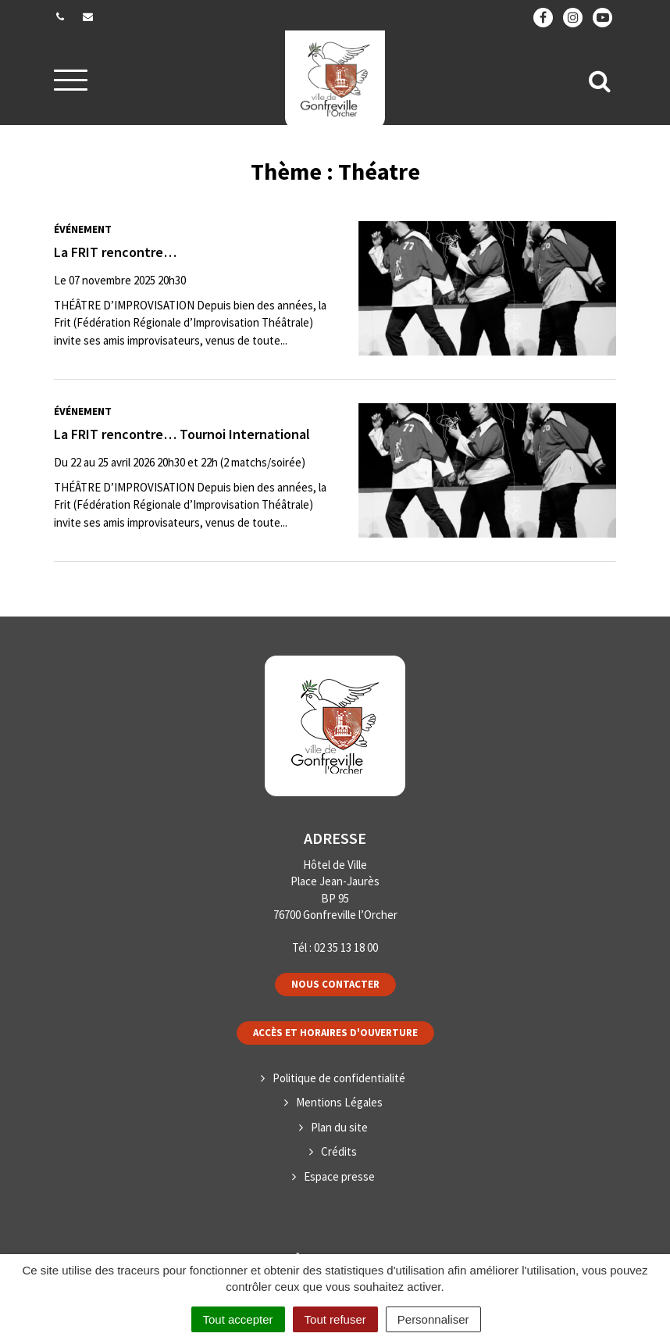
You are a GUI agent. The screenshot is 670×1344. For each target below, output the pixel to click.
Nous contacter (335, 984)
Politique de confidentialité (339, 1078)
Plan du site (339, 1127)
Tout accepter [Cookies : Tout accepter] (238, 1319)
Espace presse (339, 1176)
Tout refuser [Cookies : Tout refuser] (335, 1319)
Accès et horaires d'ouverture (335, 1032)
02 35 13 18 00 (346, 947)
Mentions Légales (339, 1102)
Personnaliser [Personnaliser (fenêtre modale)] (433, 1319)
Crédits (339, 1151)
